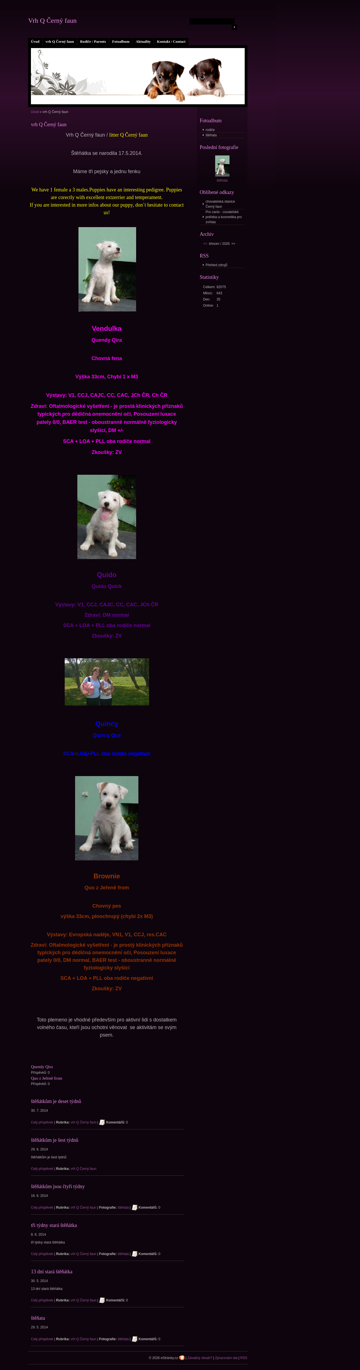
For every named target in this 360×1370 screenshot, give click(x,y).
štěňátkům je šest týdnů (54, 1140)
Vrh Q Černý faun (52, 20)
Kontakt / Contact (171, 41)
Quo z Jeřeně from (46, 1078)
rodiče (210, 130)
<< (205, 244)
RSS (243, 1358)
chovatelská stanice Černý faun (220, 204)
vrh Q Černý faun (60, 41)
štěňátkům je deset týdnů (56, 1101)
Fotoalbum (121, 41)
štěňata (123, 1208)
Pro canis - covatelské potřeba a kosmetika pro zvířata (224, 217)
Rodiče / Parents (93, 41)
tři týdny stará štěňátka (54, 1225)
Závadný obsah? (199, 1358)
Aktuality (143, 41)
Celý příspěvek (42, 1122)
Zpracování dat (226, 1358)
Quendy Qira (42, 1066)
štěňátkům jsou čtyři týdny (58, 1186)
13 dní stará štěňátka (51, 1271)
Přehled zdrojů (216, 265)
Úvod (35, 41)
